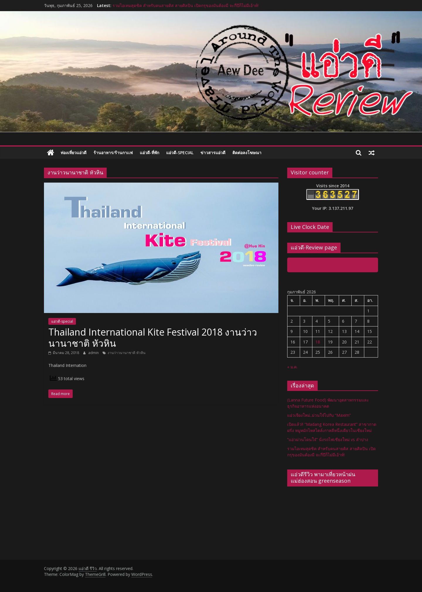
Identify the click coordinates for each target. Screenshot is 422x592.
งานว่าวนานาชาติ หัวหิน (126, 352)
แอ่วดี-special (179, 152)
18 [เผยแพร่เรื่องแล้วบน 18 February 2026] (317, 342)
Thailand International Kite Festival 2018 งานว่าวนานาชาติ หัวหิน (152, 337)
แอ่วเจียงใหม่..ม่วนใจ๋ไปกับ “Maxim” (319, 415)
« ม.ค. (292, 367)
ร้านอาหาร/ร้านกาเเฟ (113, 152)
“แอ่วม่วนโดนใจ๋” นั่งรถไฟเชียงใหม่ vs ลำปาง (327, 439)
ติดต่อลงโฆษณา (246, 152)
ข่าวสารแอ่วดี (212, 152)
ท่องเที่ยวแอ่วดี (73, 152)
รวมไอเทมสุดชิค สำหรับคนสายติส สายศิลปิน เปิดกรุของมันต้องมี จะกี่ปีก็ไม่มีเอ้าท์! (185, 5)
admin (94, 352)
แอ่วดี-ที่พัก (149, 152)
